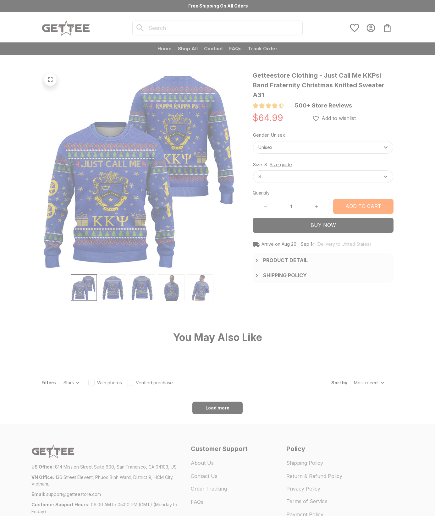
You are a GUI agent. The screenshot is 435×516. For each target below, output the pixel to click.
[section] (323, 105)
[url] (73, 459)
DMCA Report (88, 497)
